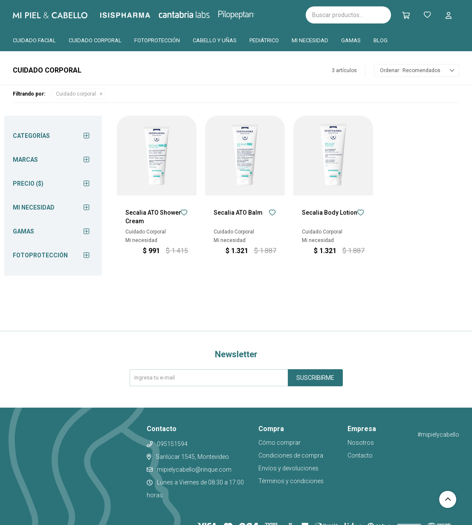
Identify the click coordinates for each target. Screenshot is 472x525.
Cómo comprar (279, 442)
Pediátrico (264, 40)
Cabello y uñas (215, 40)
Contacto (360, 455)
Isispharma (137, 15)
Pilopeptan (242, 14)
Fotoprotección (157, 40)
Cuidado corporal (95, 40)
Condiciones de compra (290, 455)
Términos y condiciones (291, 481)
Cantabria (198, 14)
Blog (381, 40)
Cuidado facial (34, 40)
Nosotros (360, 442)
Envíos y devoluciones (288, 468)
